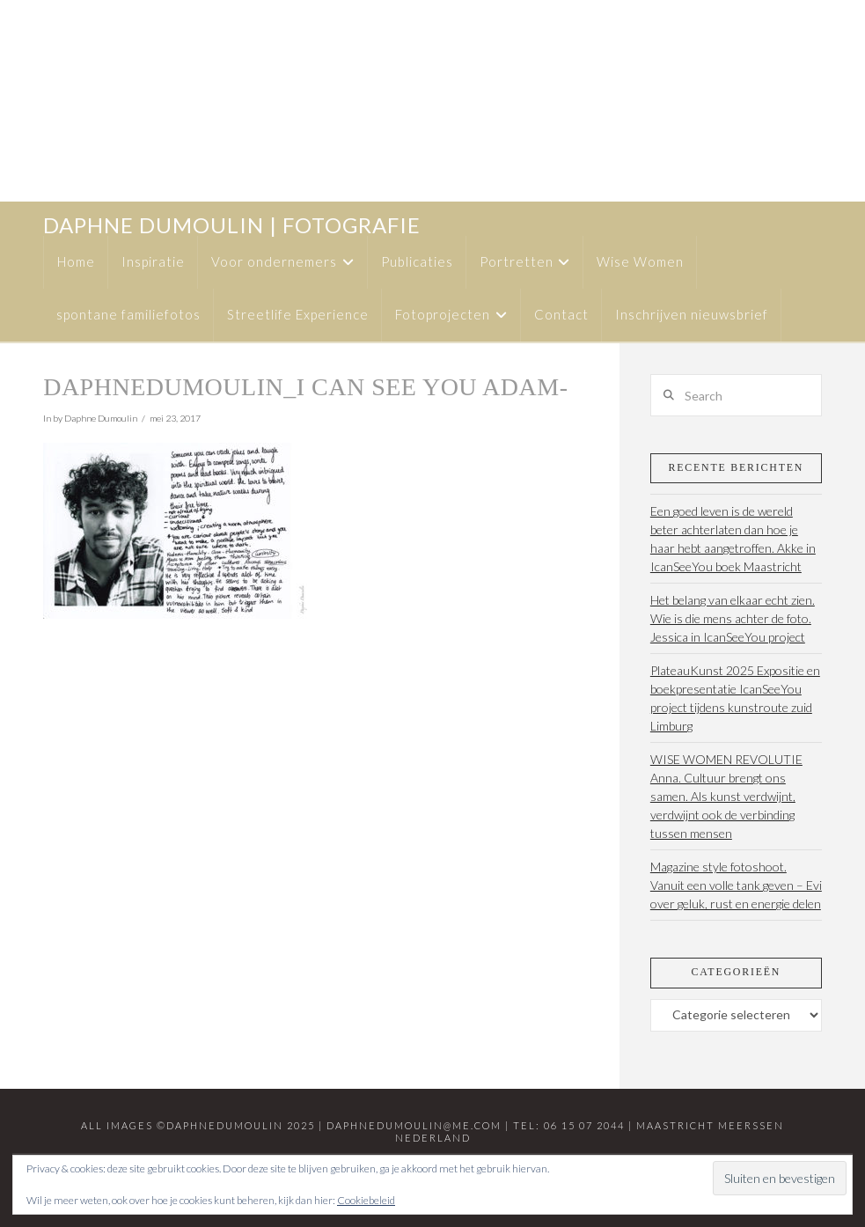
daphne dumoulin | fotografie (232, 225)
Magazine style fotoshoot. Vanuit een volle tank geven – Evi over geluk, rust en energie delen (736, 885)
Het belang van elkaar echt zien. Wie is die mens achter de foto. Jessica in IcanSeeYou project (732, 618)
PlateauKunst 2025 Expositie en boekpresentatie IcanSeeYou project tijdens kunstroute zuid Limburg (735, 698)
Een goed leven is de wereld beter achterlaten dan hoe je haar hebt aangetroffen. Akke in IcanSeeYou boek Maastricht (733, 538)
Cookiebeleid (366, 1200)
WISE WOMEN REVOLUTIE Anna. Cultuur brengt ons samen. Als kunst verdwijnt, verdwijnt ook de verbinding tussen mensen (726, 796)
